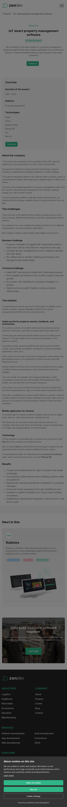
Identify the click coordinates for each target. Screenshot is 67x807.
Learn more (9, 775)
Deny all (33, 789)
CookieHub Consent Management (37, 803)
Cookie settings (33, 796)
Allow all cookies (33, 783)
